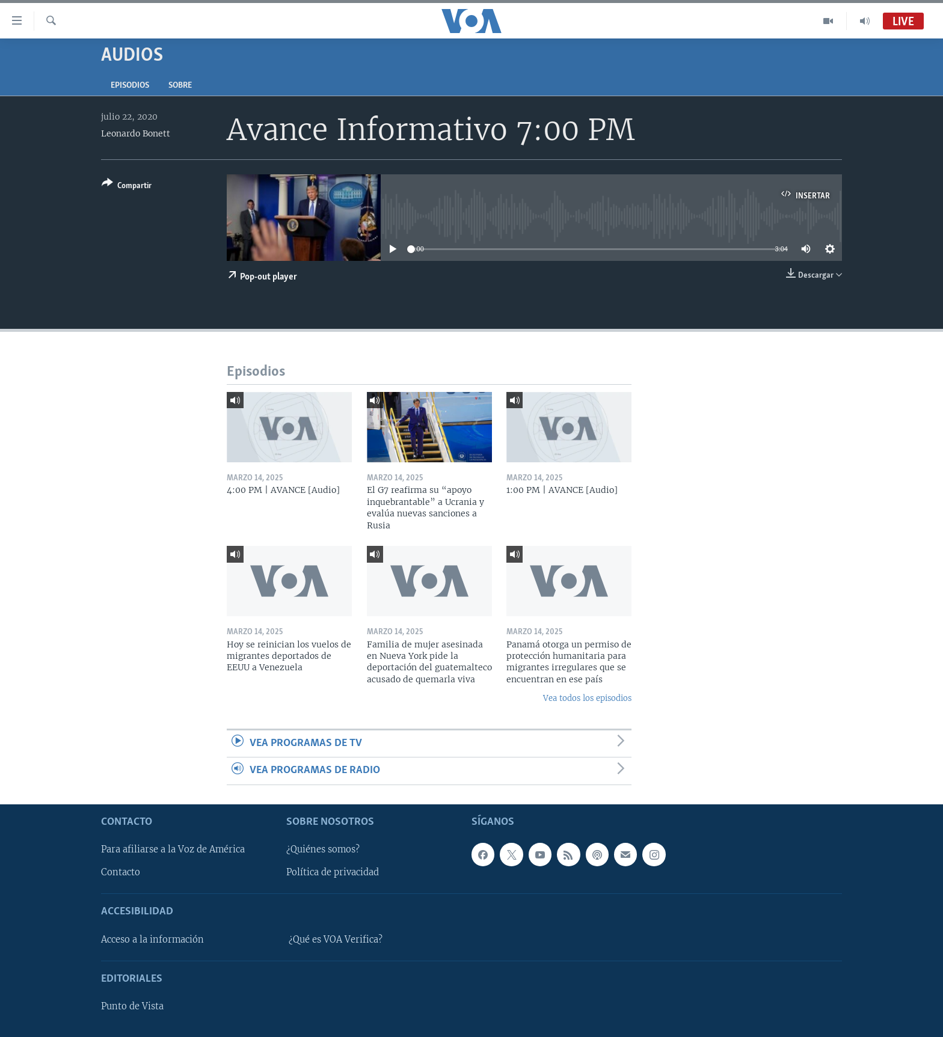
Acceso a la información (152, 939)
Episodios (130, 85)
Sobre (180, 85)
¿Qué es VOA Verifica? (335, 939)
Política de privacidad (332, 872)
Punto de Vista (132, 1006)
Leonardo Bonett (135, 133)
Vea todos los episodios (587, 698)
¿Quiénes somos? (323, 849)
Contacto (120, 872)
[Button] (127, 186)
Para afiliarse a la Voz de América (173, 849)
